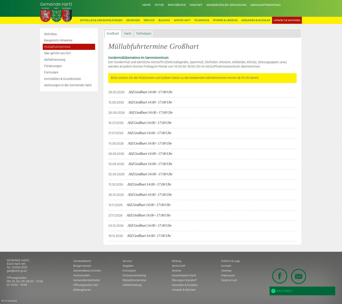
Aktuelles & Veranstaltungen (101, 20)
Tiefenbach (56, 12)
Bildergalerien (82, 290)
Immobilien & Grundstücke (62, 79)
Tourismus (201, 20)
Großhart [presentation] (113, 34)
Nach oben (281, 291)
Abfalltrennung (54, 60)
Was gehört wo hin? (57, 53)
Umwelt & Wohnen (287, 20)
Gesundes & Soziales (255, 20)
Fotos (159, 5)
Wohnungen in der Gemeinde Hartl (68, 85)
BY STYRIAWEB (9, 300)
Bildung (164, 20)
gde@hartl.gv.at (17, 271)
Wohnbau (50, 34)
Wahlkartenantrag (265, 5)
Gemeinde (133, 20)
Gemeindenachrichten (87, 270)
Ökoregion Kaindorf (184, 280)
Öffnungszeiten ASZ (85, 285)
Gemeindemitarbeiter (86, 280)
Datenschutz (229, 280)
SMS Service (177, 5)
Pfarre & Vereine (225, 20)
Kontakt (196, 5)
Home (146, 5)
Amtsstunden (81, 275)
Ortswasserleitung (134, 275)
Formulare (51, 72)
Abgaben (128, 266)
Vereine (176, 270)
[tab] (113, 34)
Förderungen (53, 66)
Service (149, 20)
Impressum (228, 275)
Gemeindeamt (82, 261)
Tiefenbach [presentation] (143, 34)
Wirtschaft (182, 20)
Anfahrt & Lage (230, 261)
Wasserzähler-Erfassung (226, 5)
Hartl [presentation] (127, 34)
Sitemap (226, 270)
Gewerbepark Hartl (184, 275)
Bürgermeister (82, 266)
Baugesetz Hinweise (58, 40)
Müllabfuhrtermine (57, 47)
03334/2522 (19, 267)
